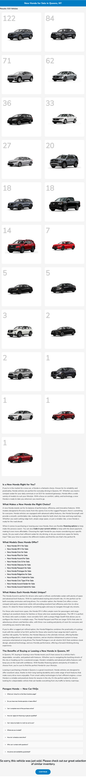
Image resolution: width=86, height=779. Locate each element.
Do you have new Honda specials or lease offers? (22, 701)
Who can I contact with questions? (17, 745)
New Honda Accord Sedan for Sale (21, 584)
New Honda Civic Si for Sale (18, 561)
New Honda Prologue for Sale (19, 571)
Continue (43, 772)
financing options (70, 526)
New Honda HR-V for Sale (17, 549)
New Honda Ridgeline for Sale (19, 574)
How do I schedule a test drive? (16, 737)
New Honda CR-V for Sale (17, 546)
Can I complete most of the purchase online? (20, 708)
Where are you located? (14, 730)
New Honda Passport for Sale (19, 568)
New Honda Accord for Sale (18, 558)
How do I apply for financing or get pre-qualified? (22, 716)
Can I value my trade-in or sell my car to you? (20, 723)
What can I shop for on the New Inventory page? (21, 694)
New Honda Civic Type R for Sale (20, 580)
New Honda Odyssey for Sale (19, 565)
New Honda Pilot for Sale (17, 555)
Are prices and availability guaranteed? (18, 752)
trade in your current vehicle (44, 529)
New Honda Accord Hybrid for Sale (21, 587)
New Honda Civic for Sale (17, 552)
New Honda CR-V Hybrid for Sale (20, 577)
